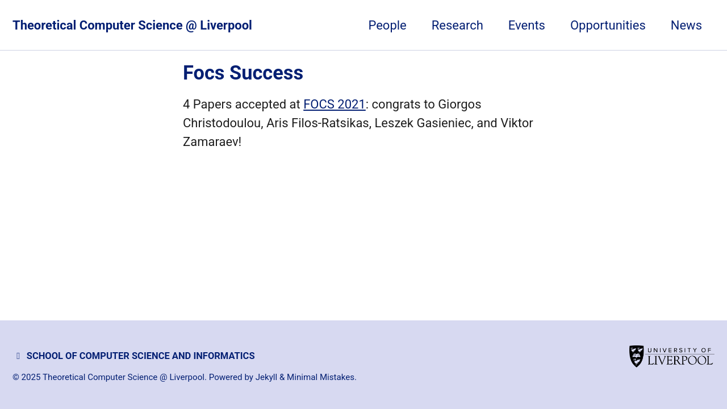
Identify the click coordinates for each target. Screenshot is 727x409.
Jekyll (267, 377)
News (686, 25)
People (387, 25)
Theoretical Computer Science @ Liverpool (132, 25)
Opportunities (608, 25)
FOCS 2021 (334, 104)
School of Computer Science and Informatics (133, 355)
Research (457, 25)
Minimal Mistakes (320, 377)
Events (526, 25)
